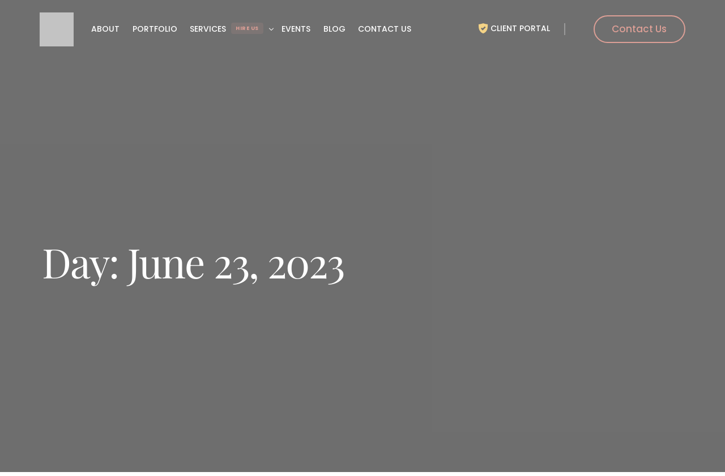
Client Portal (520, 28)
